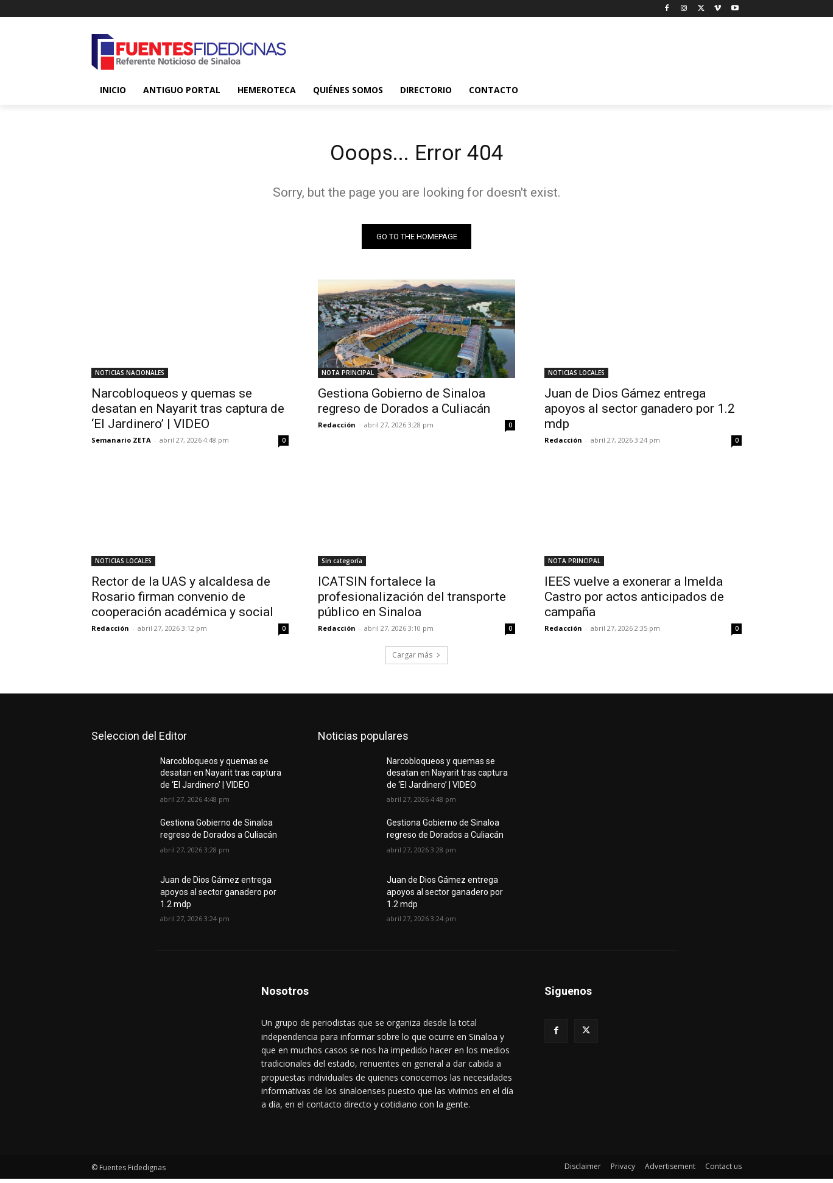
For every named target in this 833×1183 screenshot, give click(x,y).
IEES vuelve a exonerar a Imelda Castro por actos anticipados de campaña (634, 600)
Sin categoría (342, 565)
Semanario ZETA (121, 444)
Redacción (337, 429)
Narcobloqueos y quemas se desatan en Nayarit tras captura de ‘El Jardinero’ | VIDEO (187, 412)
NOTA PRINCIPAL (348, 377)
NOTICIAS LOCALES (576, 377)
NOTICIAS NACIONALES (129, 377)
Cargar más (416, 659)
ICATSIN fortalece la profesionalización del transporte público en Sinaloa (412, 600)
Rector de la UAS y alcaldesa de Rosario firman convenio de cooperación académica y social (182, 600)
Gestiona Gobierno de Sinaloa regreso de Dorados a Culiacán (404, 405)
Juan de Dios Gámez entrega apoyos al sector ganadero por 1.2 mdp (639, 412)
